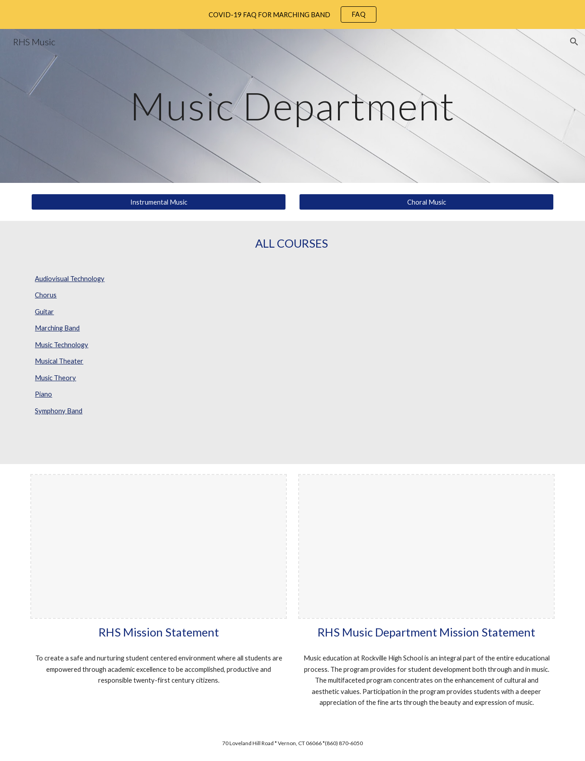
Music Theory (55, 378)
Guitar (44, 312)
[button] (574, 42)
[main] (292, 106)
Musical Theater (59, 361)
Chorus (46, 295)
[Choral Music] (426, 201)
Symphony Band (58, 411)
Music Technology (61, 345)
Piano (43, 394)
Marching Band (57, 328)
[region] (292, 14)
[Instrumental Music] (158, 201)
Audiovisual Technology (70, 278)
